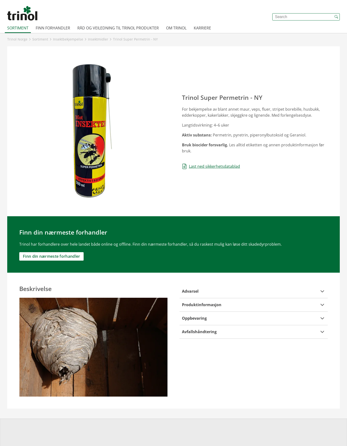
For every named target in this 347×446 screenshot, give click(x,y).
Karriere (202, 28)
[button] (254, 291)
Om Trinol (176, 28)
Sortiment (17, 28)
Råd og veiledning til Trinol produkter (118, 28)
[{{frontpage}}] (22, 13)
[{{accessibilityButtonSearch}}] (336, 16)
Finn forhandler (53, 28)
